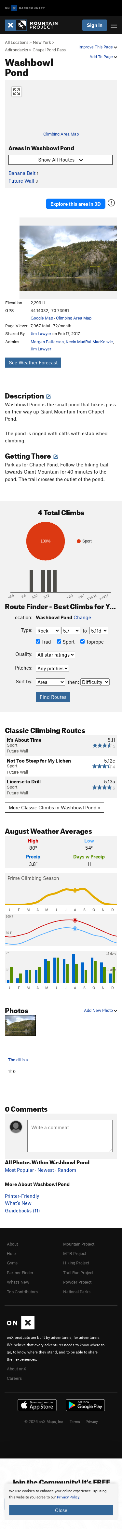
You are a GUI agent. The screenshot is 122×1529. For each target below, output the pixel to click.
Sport (66, 642)
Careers (14, 1378)
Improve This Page (97, 46)
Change (82, 617)
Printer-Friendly (22, 1196)
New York (42, 42)
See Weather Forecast (33, 362)
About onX (16, 1368)
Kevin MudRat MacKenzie (89, 341)
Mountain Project (78, 1244)
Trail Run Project (78, 1272)
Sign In (94, 25)
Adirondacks (16, 49)
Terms (75, 1421)
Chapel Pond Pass (49, 49)
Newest (45, 1170)
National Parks (76, 1291)
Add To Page (103, 56)
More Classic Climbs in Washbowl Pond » (55, 807)
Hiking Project (76, 1262)
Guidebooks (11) (22, 1210)
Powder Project (77, 1282)
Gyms (12, 1262)
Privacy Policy (68, 1497)
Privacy (92, 1421)
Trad (43, 642)
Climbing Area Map (61, 134)
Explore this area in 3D (75, 204)
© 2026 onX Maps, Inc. (44, 1421)
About (12, 1244)
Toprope (92, 642)
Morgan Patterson (47, 341)
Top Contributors (22, 1291)
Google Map (42, 317)
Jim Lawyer (41, 333)
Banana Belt (21, 173)
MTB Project (74, 1253)
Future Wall (21, 181)
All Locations (16, 42)
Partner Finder (20, 1272)
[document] (61, 1501)
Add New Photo (100, 1010)
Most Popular (19, 1170)
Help (11, 1253)
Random (67, 1170)
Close (61, 1510)
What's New (18, 1203)
